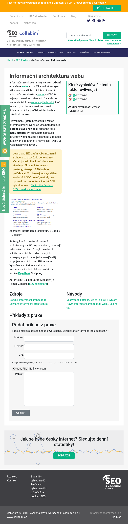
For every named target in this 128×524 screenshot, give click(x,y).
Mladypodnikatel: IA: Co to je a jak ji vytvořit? (92, 299)
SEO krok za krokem (25, 52)
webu (24, 86)
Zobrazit (64, 455)
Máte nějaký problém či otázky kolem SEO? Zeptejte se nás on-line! (94, 42)
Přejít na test (107, 8)
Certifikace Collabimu (102, 52)
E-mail (18, 346)
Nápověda (30, 23)
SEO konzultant (38, 283)
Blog (73, 16)
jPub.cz (116, 517)
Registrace (94, 16)
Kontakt (11, 480)
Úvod (10, 60)
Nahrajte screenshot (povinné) (45, 363)
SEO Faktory (23, 60)
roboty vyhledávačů (42, 102)
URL (21, 354)
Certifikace (58, 16)
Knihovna (40, 52)
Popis (19, 373)
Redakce (12, 476)
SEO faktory (71, 52)
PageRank (24, 273)
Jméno (18, 337)
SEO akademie (37, 16)
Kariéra (14, 23)
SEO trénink (84, 52)
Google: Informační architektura (27, 299)
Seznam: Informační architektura (28, 303)
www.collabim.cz (17, 517)
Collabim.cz (16, 16)
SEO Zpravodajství (55, 52)
